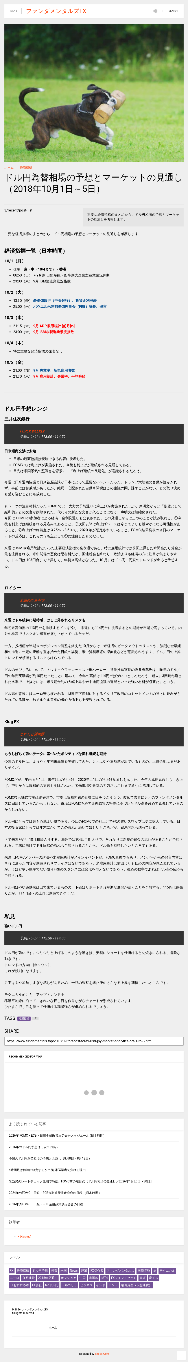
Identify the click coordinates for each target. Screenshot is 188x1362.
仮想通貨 (28, 1278)
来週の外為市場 (32, 600)
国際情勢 (144, 1270)
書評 (143, 1278)
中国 (82, 1278)
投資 (54, 1270)
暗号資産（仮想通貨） (136, 1285)
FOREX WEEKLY (32, 431)
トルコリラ (69, 1285)
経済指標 (26, 167)
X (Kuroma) (24, 1236)
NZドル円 (51, 1285)
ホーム (9, 167)
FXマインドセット (123, 1278)
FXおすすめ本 (19, 1285)
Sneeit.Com (102, 1353)
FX (11, 1270)
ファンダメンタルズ (120, 1270)
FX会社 (37, 1285)
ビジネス (86, 1285)
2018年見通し (47, 1278)
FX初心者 (96, 1270)
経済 (84, 1270)
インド (100, 1285)
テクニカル (167, 1270)
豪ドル (153, 1278)
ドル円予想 (40, 1270)
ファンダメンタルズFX (56, 11)
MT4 (104, 1278)
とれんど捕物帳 (32, 734)
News (74, 1270)
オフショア (68, 1278)
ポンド (113, 1285)
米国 (64, 1270)
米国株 (93, 1278)
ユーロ (14, 1278)
